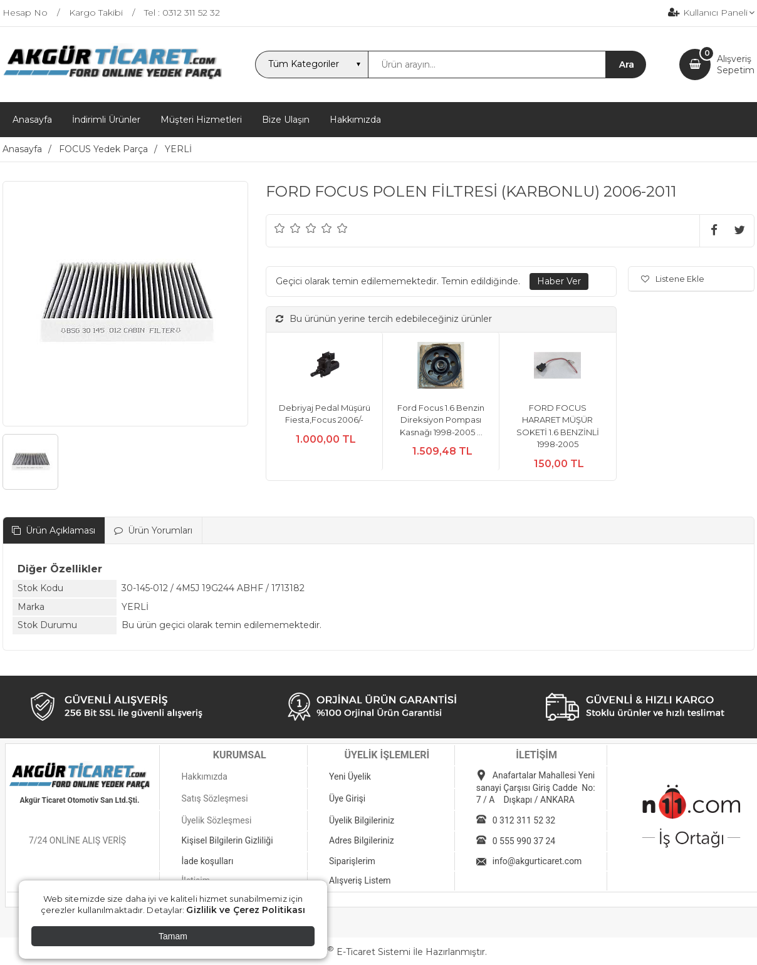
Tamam (173, 936)
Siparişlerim (352, 861)
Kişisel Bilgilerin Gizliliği (227, 840)
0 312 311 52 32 (524, 820)
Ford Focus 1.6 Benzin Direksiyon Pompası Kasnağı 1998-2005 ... (440, 420)
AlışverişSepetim (735, 64)
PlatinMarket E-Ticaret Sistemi (340, 951)
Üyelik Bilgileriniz (361, 820)
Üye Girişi (347, 798)
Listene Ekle (672, 279)
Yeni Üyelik (350, 776)
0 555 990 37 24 (524, 841)
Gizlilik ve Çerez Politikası (245, 910)
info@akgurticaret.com (537, 861)
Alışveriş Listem (360, 880)
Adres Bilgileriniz (361, 840)
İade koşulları (207, 861)
